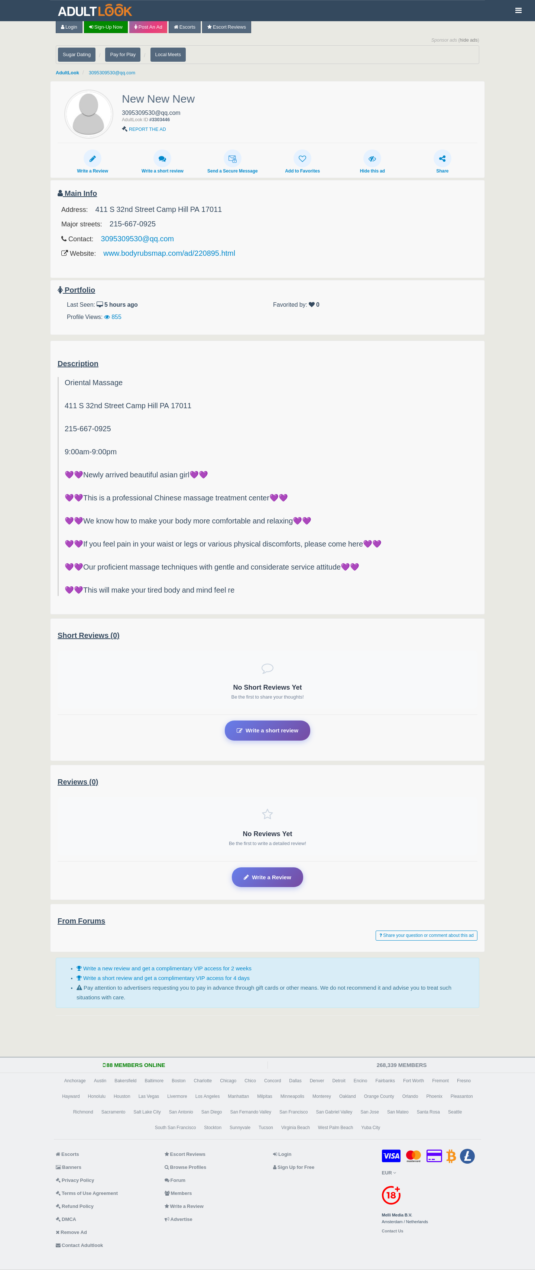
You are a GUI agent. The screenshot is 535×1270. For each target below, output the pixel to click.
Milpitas (264, 1096)
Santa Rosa (428, 1112)
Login (69, 27)
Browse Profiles (186, 1167)
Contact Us (392, 1231)
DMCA (66, 1219)
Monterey (321, 1096)
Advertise (178, 1219)
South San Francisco (175, 1127)
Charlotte (203, 1081)
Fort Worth (413, 1081)
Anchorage (75, 1081)
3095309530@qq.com (120, 72)
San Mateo (398, 1112)
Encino (360, 1081)
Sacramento (113, 1112)
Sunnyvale (240, 1127)
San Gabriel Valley (334, 1112)
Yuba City (370, 1127)
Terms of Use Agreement (87, 1193)
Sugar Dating (77, 54)
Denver (317, 1081)
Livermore (177, 1096)
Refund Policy (75, 1206)
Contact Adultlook (79, 1245)
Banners (68, 1167)
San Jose (369, 1112)
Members (178, 1193)
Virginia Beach (295, 1127)
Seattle (455, 1112)
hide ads (469, 40)
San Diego (211, 1112)
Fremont (440, 1081)
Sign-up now (106, 27)
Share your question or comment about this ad (426, 935)
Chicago (228, 1081)
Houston (122, 1096)
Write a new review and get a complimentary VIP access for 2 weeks (164, 968)
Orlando (410, 1096)
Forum (175, 1180)
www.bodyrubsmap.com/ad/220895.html (169, 253)
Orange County (379, 1096)
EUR (389, 1172)
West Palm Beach (335, 1127)
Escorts (184, 27)
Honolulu (97, 1096)
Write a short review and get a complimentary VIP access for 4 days (163, 978)
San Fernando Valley (251, 1112)
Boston (178, 1081)
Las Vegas (149, 1096)
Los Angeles (207, 1096)
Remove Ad (71, 1232)
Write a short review (163, 161)
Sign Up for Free (293, 1167)
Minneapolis (292, 1096)
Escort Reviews (226, 27)
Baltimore (154, 1081)
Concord (272, 1081)
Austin (100, 1081)
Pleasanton (462, 1096)
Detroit (338, 1081)
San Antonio (181, 1112)
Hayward (71, 1096)
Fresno (464, 1081)
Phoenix (434, 1096)
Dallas (295, 1081)
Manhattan (238, 1096)
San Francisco (293, 1112)
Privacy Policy (75, 1180)
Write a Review (92, 161)
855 (112, 317)
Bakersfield (125, 1081)
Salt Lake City (146, 1112)
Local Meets (168, 54)
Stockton (212, 1127)
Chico (250, 1081)
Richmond (83, 1112)
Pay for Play (123, 54)
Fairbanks (385, 1081)
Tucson (266, 1127)
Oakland (347, 1096)
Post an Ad (148, 27)
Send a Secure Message (232, 161)
